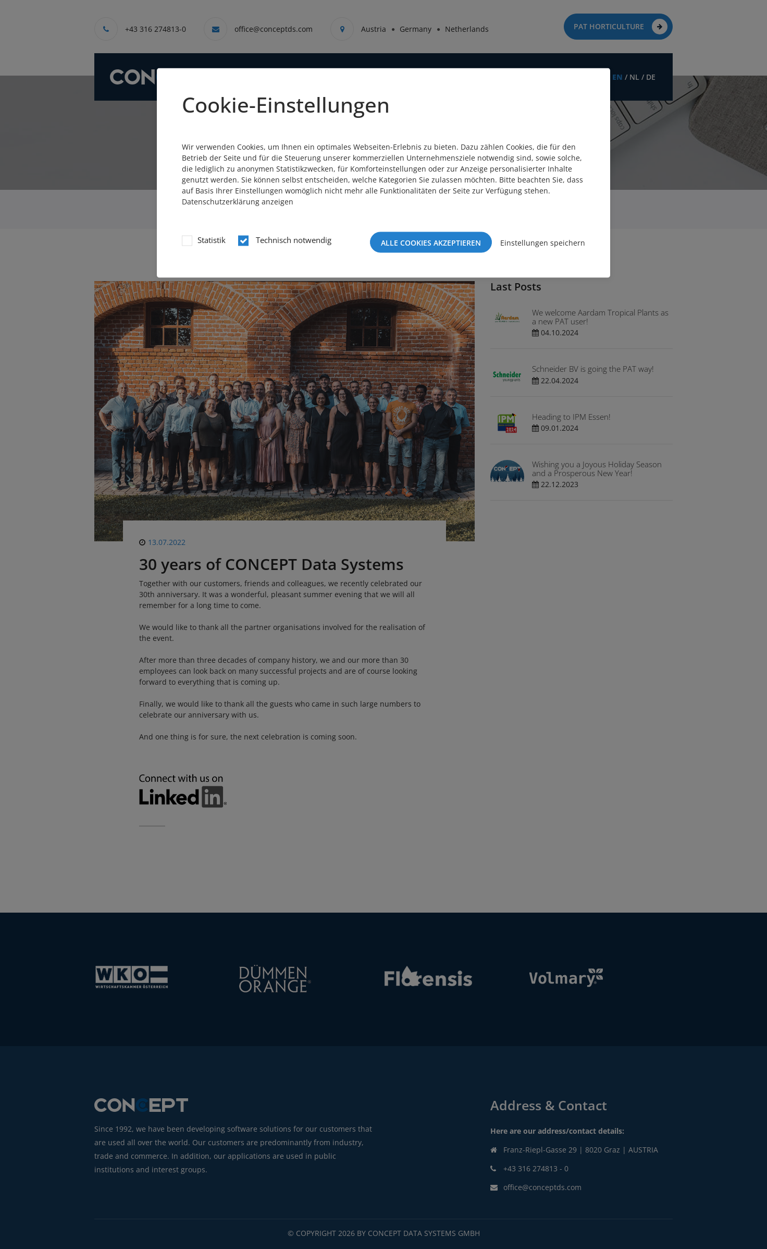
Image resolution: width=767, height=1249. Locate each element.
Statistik (211, 240)
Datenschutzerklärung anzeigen (237, 202)
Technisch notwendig (292, 240)
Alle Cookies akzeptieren (431, 243)
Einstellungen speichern (542, 242)
